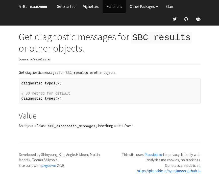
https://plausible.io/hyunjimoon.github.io (169, 170)
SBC (23, 6)
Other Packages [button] (144, 6)
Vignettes (91, 6)
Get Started (66, 6)
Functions (114, 6)
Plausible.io (153, 153)
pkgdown (48, 164)
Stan (169, 6)
